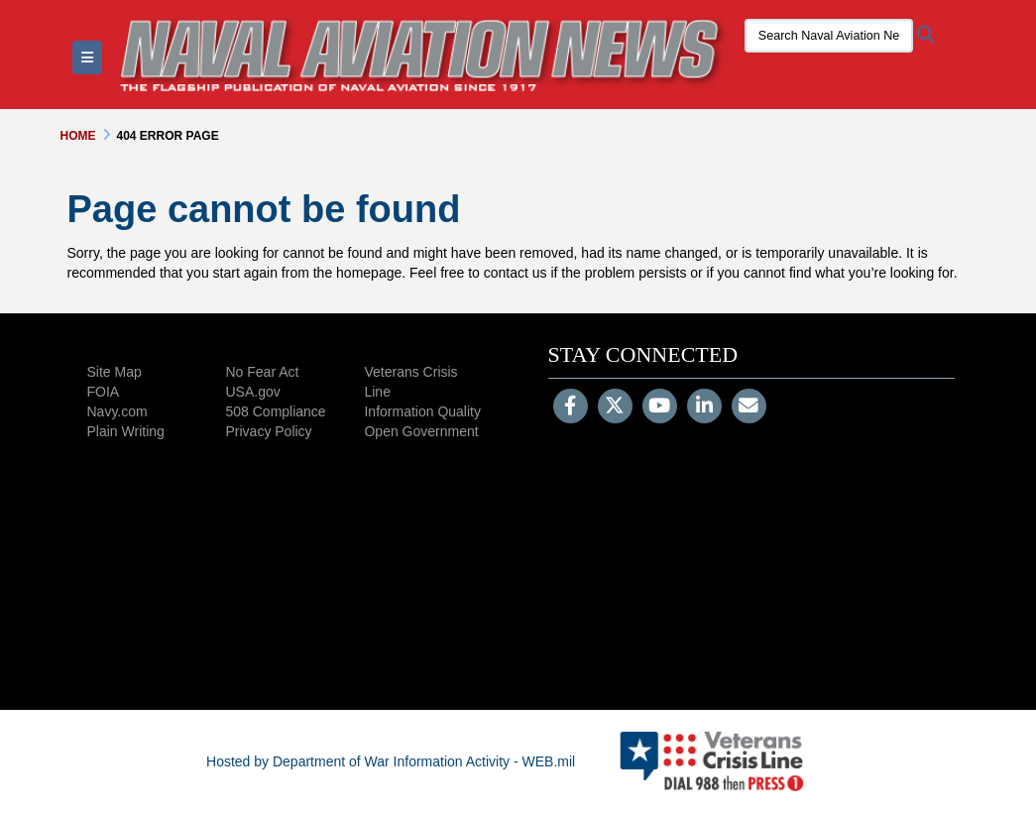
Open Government (421, 431)
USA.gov (252, 392)
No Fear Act (261, 372)
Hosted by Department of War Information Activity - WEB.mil (390, 761)
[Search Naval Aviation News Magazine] (829, 36)
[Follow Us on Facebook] (570, 407)
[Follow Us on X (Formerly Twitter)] (615, 407)
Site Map (114, 372)
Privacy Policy (268, 431)
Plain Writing (126, 431)
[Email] (749, 407)
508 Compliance (275, 411)
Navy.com (117, 411)
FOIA (103, 392)
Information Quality (422, 411)
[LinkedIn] (704, 407)
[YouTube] (659, 407)
